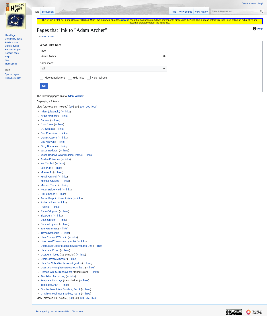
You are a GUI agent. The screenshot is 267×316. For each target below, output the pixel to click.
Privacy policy (42, 311)
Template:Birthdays (51, 280)
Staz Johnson (48, 219)
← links (66, 111)
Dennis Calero (49, 137)
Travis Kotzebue (50, 232)
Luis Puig (46, 167)
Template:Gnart (49, 284)
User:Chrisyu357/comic (54, 237)
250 (88, 106)
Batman (45, 120)
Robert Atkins (48, 202)
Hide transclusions (54, 77)
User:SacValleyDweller (53, 259)
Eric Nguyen (47, 141)
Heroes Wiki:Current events (56, 271)
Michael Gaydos (50, 180)
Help (257, 28)
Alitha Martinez (49, 115)
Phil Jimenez (48, 193)
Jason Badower (49, 150)
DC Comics (47, 128)
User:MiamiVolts (50, 254)
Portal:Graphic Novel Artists (56, 198)
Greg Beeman (48, 146)
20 (71, 106)
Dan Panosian (49, 133)
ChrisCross (47, 124)
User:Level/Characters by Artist (58, 241)
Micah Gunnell (49, 176)
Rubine (45, 206)
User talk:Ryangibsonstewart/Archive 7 (62, 267)
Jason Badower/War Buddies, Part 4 (61, 154)
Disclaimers (77, 311)
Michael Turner (49, 185)
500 (94, 106)
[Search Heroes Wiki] (237, 11)
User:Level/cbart (50, 250)
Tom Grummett (49, 228)
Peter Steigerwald (51, 189)
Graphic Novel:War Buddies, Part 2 (60, 289)
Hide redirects (99, 77)
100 (82, 106)
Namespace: (47, 63)
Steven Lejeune (49, 224)
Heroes (125, 20)
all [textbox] (43, 68)
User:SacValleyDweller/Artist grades (61, 263)
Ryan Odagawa (49, 211)
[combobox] (103, 56)
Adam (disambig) (50, 111)
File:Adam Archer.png (53, 276)
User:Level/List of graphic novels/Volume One (66, 245)
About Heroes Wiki (60, 311)
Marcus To (46, 172)
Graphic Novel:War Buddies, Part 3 (60, 293)
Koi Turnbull (47, 163)
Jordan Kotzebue (50, 159)
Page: (43, 50)
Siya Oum (46, 215)
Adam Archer (47, 36)
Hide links (78, 77)
